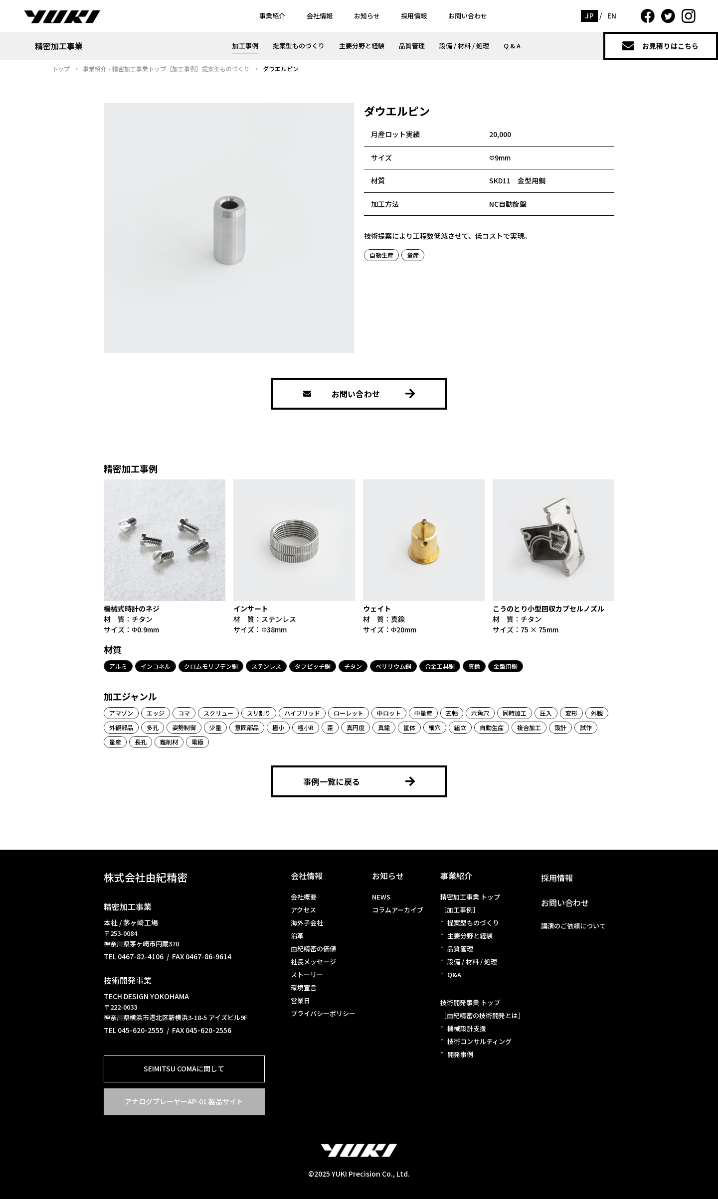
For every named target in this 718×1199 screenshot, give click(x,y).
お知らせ (367, 15)
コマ (184, 713)
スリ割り (259, 713)
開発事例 (460, 1054)
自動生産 (381, 255)
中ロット (389, 713)
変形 (571, 713)
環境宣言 (304, 987)
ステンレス (266, 666)
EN (612, 15)
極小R (306, 727)
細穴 (435, 727)
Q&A (454, 974)
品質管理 (412, 45)
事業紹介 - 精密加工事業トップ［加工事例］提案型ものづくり (166, 68)
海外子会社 (307, 922)
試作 (586, 727)
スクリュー (218, 713)
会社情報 (320, 15)
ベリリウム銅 (393, 666)
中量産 (423, 713)
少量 (215, 727)
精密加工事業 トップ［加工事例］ (470, 903)
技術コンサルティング (479, 1041)
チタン (353, 666)
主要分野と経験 (361, 45)
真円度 (355, 727)
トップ (61, 68)
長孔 (141, 742)
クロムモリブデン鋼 (211, 666)
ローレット (348, 713)
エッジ (156, 713)
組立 (460, 727)
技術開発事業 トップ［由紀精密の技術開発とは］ (482, 1009)
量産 (413, 255)
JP (589, 15)
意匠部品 (247, 727)
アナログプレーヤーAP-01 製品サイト (184, 1101)
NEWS (381, 896)
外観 (597, 713)
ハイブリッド (302, 713)
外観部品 (121, 727)
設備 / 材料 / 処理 (464, 45)
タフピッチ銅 (313, 666)
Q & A (512, 45)
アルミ (118, 666)
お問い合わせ (467, 15)
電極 (197, 742)
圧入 (546, 713)
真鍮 (474, 666)
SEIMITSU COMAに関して (184, 1068)
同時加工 (515, 713)
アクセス (303, 909)
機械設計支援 (466, 1028)
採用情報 (414, 15)
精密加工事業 (59, 46)
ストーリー (307, 974)
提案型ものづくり (299, 45)
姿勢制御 (184, 727)
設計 (560, 727)
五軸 (452, 713)
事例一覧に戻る (359, 781)
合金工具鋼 (440, 666)
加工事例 (245, 45)
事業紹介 (272, 15)
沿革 (297, 935)
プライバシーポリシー (323, 1013)
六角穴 (480, 713)
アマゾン (121, 713)
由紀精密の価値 (313, 948)
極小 (278, 727)
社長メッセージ (313, 961)
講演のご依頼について (573, 925)
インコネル (156, 666)
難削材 (169, 742)
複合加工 (529, 727)
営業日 (300, 1000)
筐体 (409, 727)
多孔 (153, 727)
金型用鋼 (506, 666)
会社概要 (304, 896)
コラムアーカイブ (397, 909)
